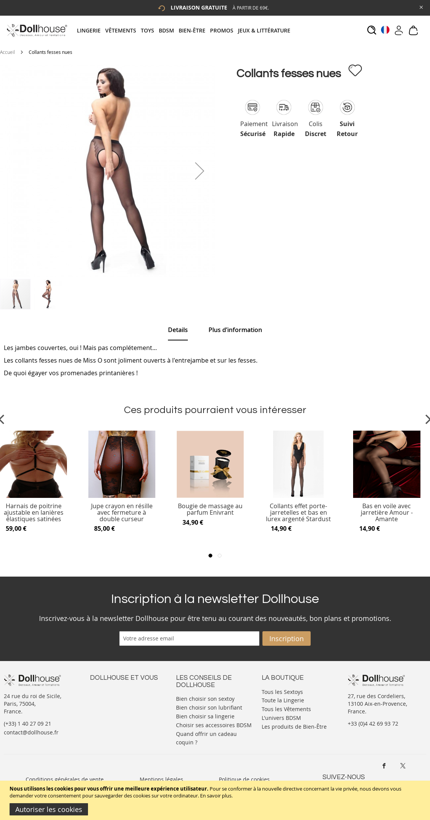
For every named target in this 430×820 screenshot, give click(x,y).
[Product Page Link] (121, 496)
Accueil (7, 52)
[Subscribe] (286, 638)
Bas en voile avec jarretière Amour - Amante (387, 512)
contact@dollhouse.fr (31, 732)
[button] (199, 170)
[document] (216, 800)
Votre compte (107, 698)
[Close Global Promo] (420, 6)
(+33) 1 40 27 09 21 (27, 723)
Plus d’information (235, 330)
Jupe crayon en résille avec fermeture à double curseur (122, 512)
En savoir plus (215, 795)
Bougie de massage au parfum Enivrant (210, 509)
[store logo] (36, 30)
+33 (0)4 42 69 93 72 (373, 723)
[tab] (186, 30)
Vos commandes (111, 714)
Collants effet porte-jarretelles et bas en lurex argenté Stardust (298, 512)
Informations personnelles (124, 706)
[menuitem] (91, 30)
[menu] (186, 30)
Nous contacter (109, 691)
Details (178, 330)
